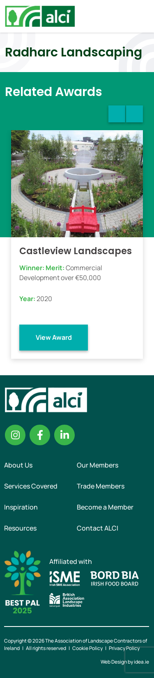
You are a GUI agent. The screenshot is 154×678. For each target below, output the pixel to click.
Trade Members (100, 486)
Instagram (15, 435)
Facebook (40, 435)
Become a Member (105, 507)
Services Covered (30, 486)
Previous (116, 113)
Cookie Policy (87, 648)
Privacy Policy (124, 648)
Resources (20, 528)
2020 (44, 298)
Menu (141, 16)
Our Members (97, 465)
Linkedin (64, 435)
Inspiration (21, 507)
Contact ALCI (97, 528)
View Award (54, 337)
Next (134, 113)
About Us (18, 465)
